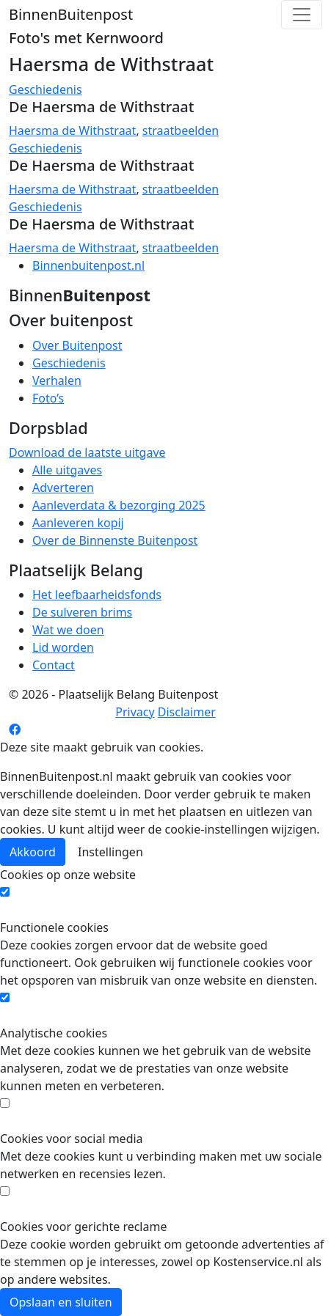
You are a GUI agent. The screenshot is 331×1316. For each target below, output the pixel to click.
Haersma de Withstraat (72, 130)
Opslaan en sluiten (61, 1302)
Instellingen (110, 852)
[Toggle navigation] (301, 14)
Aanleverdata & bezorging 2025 (118, 505)
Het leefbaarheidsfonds (96, 595)
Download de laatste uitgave (87, 452)
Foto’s (48, 398)
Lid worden (63, 647)
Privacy (134, 712)
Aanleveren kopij (78, 523)
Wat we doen (68, 630)
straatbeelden (180, 130)
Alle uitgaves (67, 470)
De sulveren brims (82, 612)
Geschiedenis (45, 89)
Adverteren (63, 487)
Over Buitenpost (77, 345)
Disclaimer (187, 712)
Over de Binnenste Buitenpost (114, 540)
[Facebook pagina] (15, 729)
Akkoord (33, 852)
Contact (53, 665)
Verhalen (56, 380)
